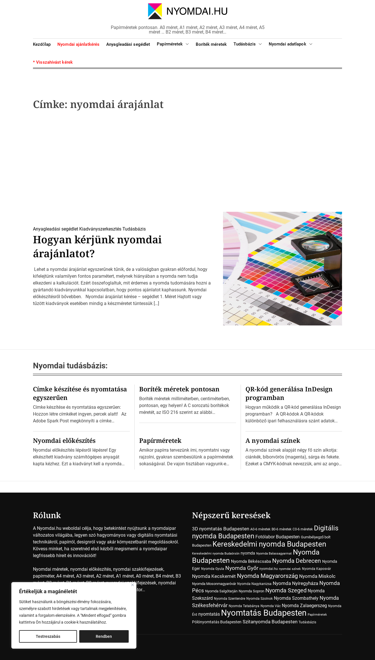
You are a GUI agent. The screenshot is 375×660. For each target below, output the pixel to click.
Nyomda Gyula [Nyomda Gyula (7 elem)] (212, 569)
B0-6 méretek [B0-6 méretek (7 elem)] (281, 529)
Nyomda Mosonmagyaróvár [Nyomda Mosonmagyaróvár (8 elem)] (214, 584)
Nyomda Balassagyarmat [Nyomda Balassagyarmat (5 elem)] (274, 553)
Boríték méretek (211, 44)
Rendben (104, 636)
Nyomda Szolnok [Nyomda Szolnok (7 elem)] (259, 599)
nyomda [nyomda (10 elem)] (248, 553)
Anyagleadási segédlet (128, 44)
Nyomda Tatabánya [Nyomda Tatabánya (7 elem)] (244, 606)
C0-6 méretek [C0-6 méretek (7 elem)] (303, 529)
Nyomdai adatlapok (290, 44)
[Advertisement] (187, 163)
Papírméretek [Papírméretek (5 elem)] (317, 615)
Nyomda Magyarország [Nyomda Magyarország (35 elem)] (267, 575)
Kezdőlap (42, 44)
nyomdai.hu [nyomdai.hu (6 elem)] (268, 569)
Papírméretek (173, 44)
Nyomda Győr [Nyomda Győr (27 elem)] (241, 568)
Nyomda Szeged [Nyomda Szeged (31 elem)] (286, 590)
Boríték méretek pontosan (179, 389)
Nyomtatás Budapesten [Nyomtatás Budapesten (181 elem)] (264, 613)
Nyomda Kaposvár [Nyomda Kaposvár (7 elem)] (316, 569)
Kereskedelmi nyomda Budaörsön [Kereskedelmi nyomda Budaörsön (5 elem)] (215, 553)
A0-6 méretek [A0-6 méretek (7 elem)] (260, 529)
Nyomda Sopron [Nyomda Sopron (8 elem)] (251, 591)
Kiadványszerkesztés (100, 229)
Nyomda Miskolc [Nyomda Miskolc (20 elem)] (317, 576)
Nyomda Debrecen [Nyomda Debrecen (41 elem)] (296, 560)
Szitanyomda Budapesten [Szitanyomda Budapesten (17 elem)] (270, 621)
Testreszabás (48, 636)
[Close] (132, 585)
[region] (73, 615)
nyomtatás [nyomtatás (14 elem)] (209, 614)
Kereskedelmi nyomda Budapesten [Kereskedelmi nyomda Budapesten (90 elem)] (269, 544)
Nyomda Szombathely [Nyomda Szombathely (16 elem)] (296, 598)
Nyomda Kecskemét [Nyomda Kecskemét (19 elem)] (214, 576)
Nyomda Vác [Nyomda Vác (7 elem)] (271, 606)
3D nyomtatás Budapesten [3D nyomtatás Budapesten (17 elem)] (220, 529)
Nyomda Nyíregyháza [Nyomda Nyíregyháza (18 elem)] (295, 583)
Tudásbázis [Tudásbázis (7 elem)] (307, 622)
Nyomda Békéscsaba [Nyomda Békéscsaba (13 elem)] (251, 561)
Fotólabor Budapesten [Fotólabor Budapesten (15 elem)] (277, 536)
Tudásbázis (248, 44)
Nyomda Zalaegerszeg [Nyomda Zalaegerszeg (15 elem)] (304, 605)
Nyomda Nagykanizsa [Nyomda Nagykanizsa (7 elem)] (254, 584)
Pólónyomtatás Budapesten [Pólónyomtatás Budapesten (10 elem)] (216, 622)
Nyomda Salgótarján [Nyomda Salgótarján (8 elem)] (221, 591)
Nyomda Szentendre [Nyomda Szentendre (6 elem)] (229, 599)
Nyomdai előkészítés (64, 440)
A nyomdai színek (272, 440)
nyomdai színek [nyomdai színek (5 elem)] (290, 569)
